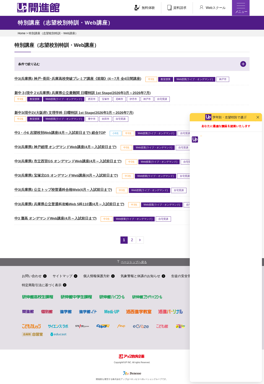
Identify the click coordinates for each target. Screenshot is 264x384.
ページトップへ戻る (134, 262)
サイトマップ (62, 276)
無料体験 (144, 8)
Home (21, 33)
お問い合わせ (32, 276)
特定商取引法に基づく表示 (41, 285)
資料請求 (176, 7)
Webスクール (212, 7)
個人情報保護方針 (96, 276)
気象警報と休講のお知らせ (140, 276)
